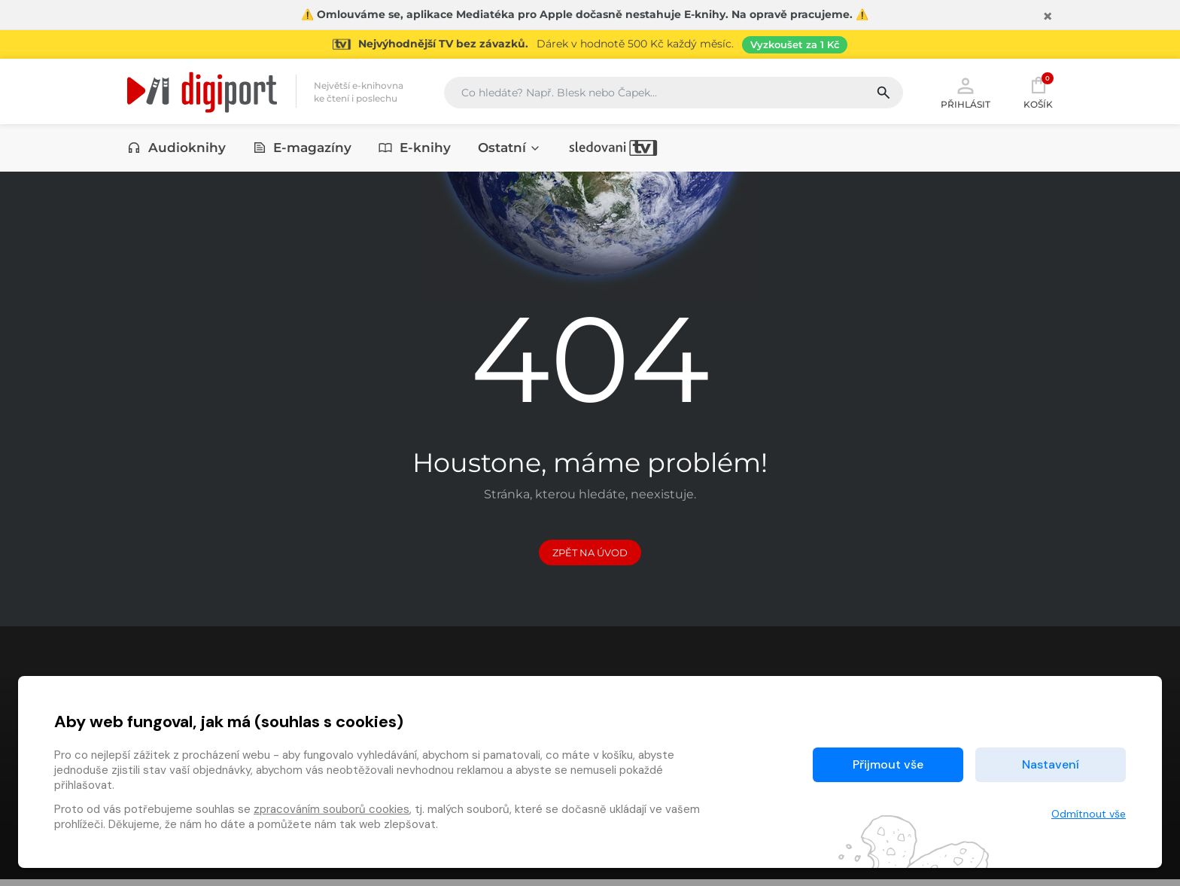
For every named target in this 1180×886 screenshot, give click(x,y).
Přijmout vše (888, 764)
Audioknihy (176, 148)
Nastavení (1050, 764)
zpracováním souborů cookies (331, 809)
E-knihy (415, 148)
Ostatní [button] (509, 148)
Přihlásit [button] (965, 92)
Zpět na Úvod (590, 559)
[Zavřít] (1047, 17)
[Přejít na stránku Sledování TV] (590, 44)
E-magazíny (302, 148)
